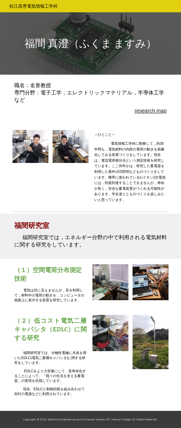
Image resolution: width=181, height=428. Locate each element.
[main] (90, 43)
